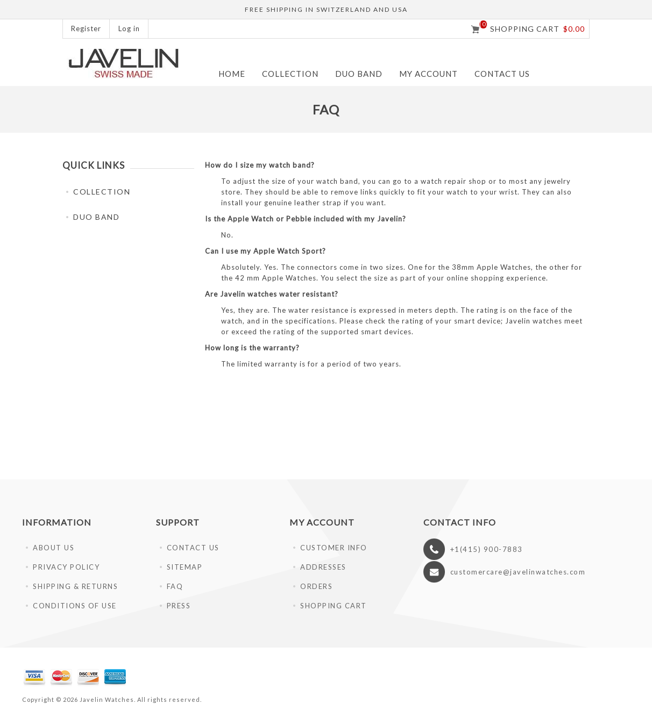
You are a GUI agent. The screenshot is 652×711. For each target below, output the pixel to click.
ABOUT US (53, 547)
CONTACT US (193, 547)
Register (86, 28)
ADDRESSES (323, 567)
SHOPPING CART (333, 605)
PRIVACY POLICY (66, 567)
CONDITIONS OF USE (75, 605)
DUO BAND (358, 73)
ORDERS (316, 586)
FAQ (175, 586)
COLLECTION (290, 73)
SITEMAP (185, 567)
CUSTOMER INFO (333, 547)
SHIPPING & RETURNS (75, 586)
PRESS (179, 605)
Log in (129, 28)
